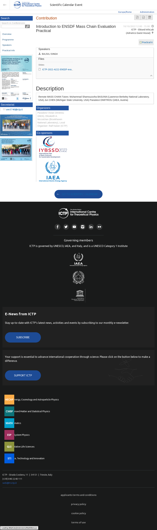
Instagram (83, 227)
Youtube (74, 227)
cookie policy (78, 513)
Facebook (57, 227)
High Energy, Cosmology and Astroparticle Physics (33, 399)
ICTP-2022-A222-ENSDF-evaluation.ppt (62, 69)
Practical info (8, 50)
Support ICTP (23, 375)
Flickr (99, 227)
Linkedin (91, 227)
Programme (8, 39)
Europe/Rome (125, 12)
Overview (6, 34)
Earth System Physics (19, 435)
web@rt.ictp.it (9, 483)
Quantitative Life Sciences (21, 446)
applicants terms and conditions (78, 495)
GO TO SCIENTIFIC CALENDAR (80, 194)
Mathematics (14, 423)
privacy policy (78, 504)
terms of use (78, 522)
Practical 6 (147, 42)
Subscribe (23, 337)
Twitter (66, 227)
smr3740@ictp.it (14, 109)
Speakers (6, 45)
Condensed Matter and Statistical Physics (29, 411)
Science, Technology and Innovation (26, 458)
